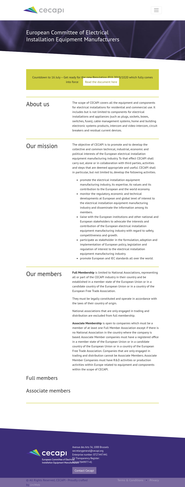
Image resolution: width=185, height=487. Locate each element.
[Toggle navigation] (156, 10)
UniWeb (35, 485)
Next (165, 385)
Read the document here (101, 82)
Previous (20, 385)
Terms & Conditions (130, 480)
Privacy (154, 480)
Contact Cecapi (84, 470)
